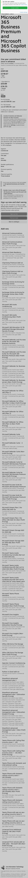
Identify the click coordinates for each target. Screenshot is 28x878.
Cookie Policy (23, 4)
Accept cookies (15, 7)
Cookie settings (23, 12)
